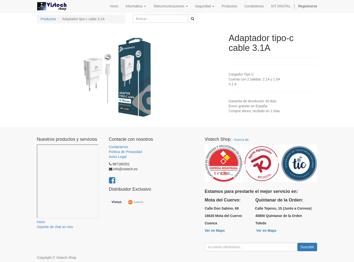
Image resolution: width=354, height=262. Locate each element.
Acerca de (241, 139)
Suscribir (307, 247)
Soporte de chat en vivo (55, 227)
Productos (48, 19)
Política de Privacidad (125, 152)
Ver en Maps (215, 230)
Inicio (41, 222)
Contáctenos (118, 147)
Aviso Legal (118, 157)
